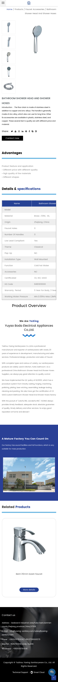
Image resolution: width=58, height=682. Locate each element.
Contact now (12, 138)
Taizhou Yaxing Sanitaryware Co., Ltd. (34, 662)
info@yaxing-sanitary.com (22, 631)
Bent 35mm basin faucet (29, 574)
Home (9, 9)
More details (29, 589)
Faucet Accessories (34, 9)
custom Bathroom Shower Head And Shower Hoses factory (31, 394)
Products (19, 9)
